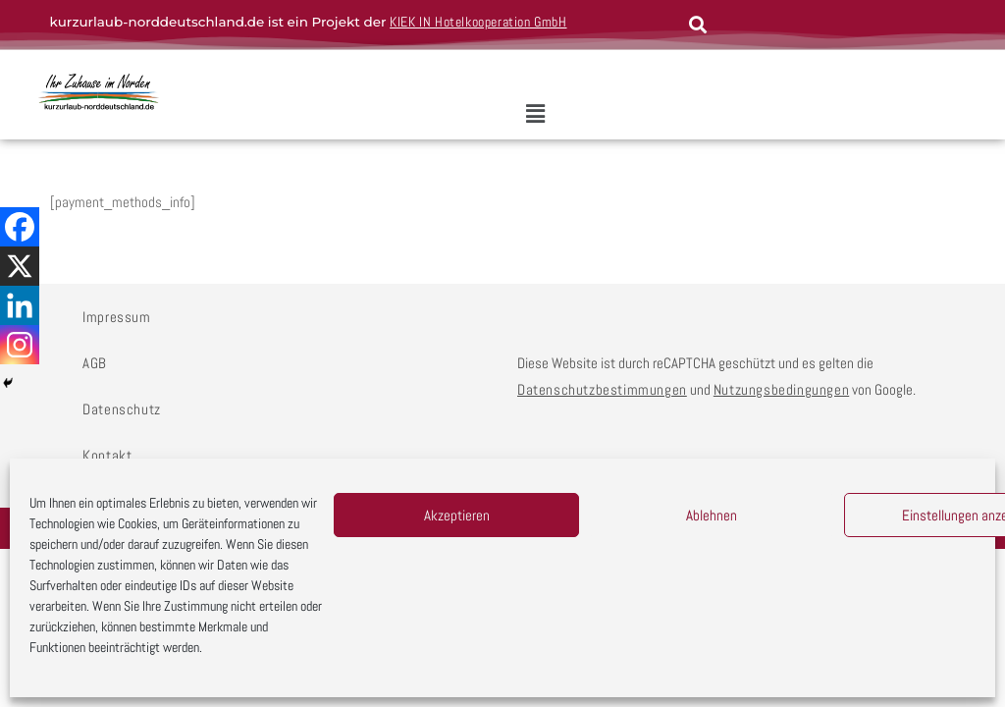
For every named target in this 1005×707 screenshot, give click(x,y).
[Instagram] (19, 344)
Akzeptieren (457, 515)
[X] (19, 266)
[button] (535, 113)
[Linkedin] (19, 305)
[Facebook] (19, 226)
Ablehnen (711, 515)
